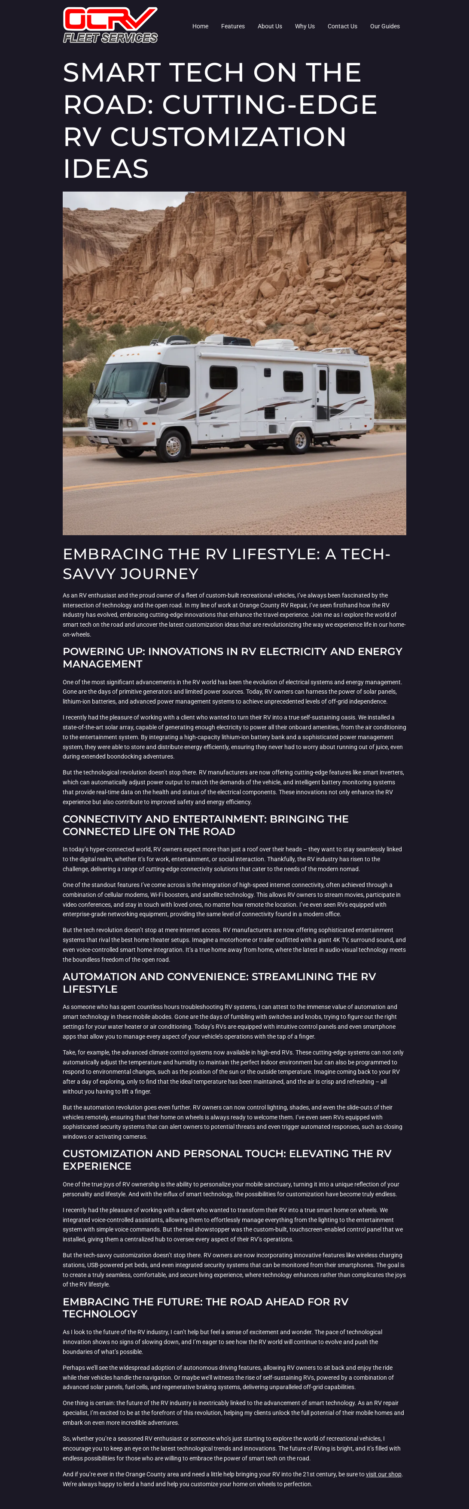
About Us (270, 26)
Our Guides (385, 26)
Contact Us (342, 26)
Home (200, 26)
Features (233, 26)
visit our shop (384, 1474)
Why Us (305, 26)
